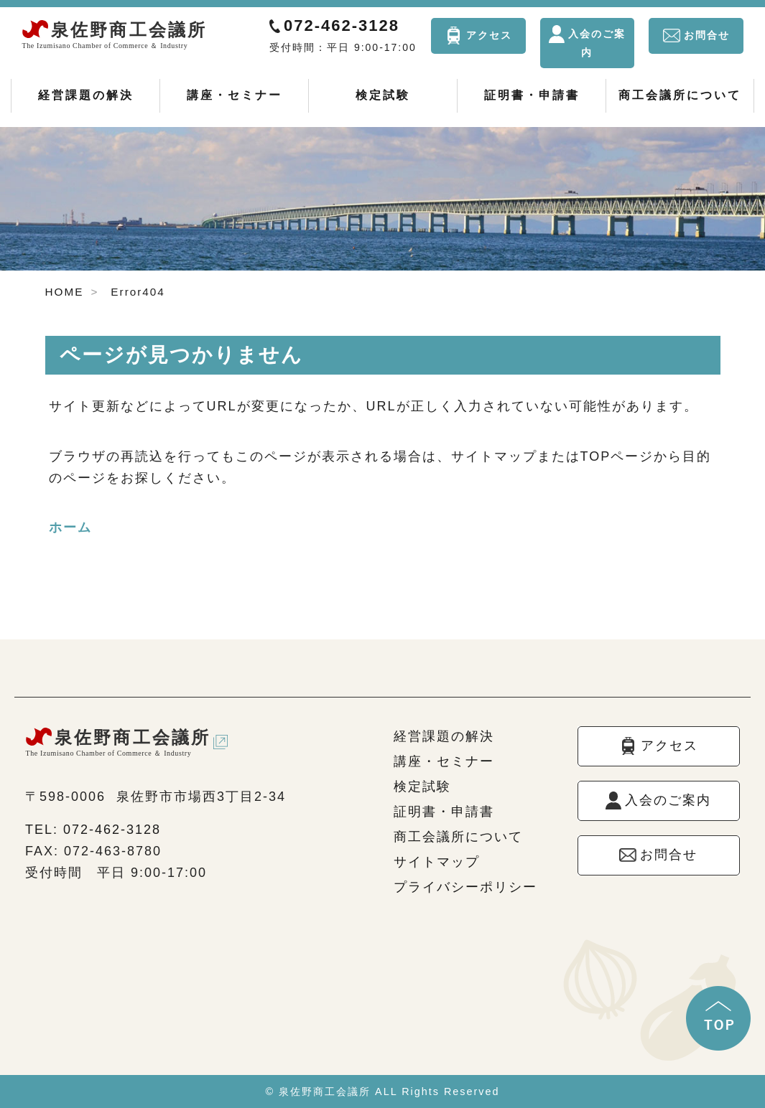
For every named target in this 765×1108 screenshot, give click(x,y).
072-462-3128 (341, 25)
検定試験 (383, 95)
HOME (64, 292)
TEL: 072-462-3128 (93, 829)
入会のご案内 (597, 43)
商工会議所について (679, 95)
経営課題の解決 (86, 95)
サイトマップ (437, 862)
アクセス (489, 35)
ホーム (70, 527)
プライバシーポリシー (465, 887)
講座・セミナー (234, 95)
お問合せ (707, 35)
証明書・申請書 (532, 95)
